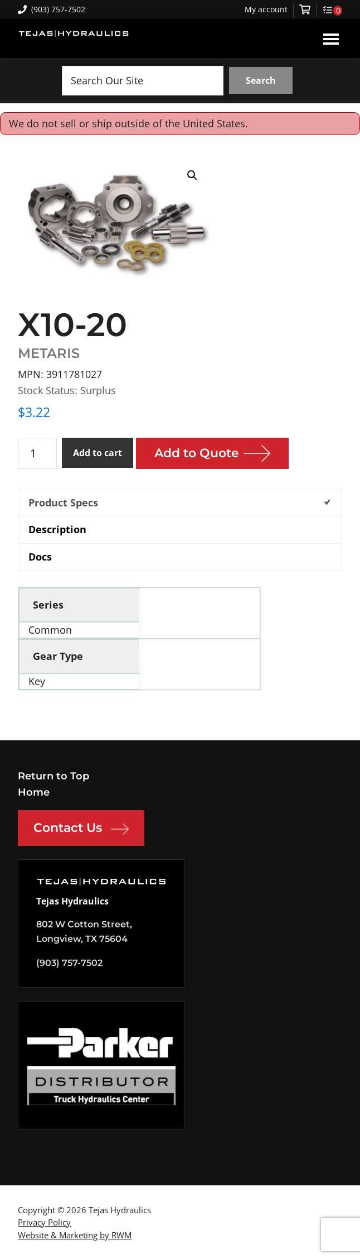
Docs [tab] (40, 556)
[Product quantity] (37, 453)
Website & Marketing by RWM (75, 1235)
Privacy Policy (44, 1222)
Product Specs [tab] (63, 502)
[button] (192, 175)
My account (266, 9)
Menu (331, 38)
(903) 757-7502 (51, 9)
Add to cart (97, 453)
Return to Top (53, 776)
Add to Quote (196, 453)
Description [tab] (57, 529)
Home (34, 792)
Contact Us (81, 829)
